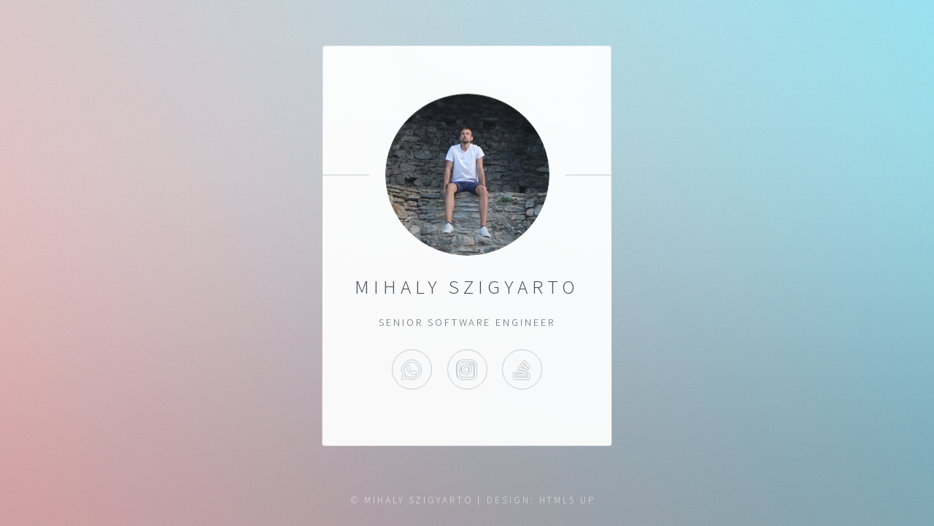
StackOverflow (522, 370)
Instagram (467, 370)
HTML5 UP (567, 500)
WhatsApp (412, 370)
